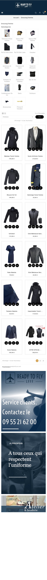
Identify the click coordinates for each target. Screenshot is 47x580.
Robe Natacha (11, 272)
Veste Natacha (11, 350)
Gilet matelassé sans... (35, 233)
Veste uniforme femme (35, 156)
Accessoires (7, 107)
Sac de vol (32, 79)
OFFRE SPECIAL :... (35, 350)
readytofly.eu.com (15, 366)
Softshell (12, 233)
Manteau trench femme (11, 156)
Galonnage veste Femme (35, 195)
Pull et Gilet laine (19, 52)
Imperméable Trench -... (35, 311)
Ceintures (33, 93)
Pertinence (18, 117)
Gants (20, 93)
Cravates (32, 52)
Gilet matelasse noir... (35, 272)
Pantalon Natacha (11, 311)
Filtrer (39, 116)
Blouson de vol (12, 195)
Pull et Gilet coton (7, 52)
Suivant (43, 361)
